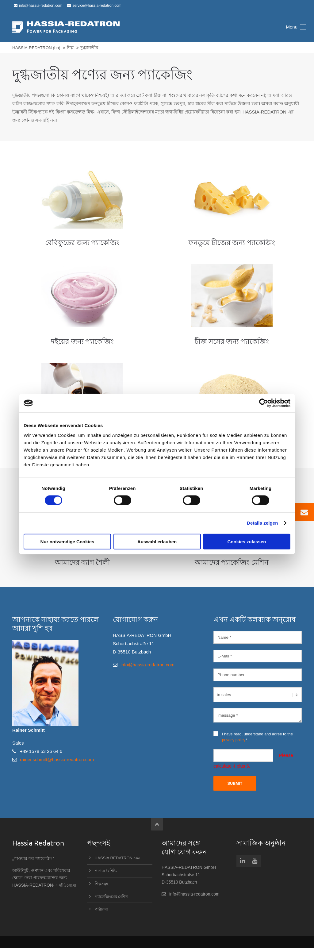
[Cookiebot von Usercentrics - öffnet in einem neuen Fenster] (263, 403)
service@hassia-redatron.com (94, 5)
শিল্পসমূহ (101, 883)
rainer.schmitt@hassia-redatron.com (57, 759)
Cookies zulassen (247, 541)
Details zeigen (262, 523)
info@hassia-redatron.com (38, 5)
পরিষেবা (101, 909)
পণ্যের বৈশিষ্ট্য (106, 871)
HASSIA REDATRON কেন (117, 858)
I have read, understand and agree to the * (253, 736)
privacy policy (234, 740)
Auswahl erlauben (157, 541)
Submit (234, 783)
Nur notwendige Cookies (67, 541)
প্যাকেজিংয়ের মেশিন (111, 896)
